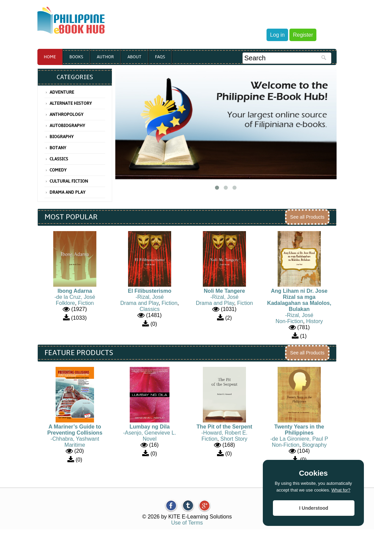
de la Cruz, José (75, 297)
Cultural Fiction (69, 181)
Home (50, 57)
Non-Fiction (289, 321)
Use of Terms (187, 523)
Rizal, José (150, 297)
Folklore (65, 303)
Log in (277, 35)
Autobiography (67, 125)
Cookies (313, 473)
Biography (62, 136)
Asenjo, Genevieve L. (150, 433)
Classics (59, 159)
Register (303, 35)
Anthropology (67, 114)
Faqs (160, 57)
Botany (58, 148)
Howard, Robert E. (225, 433)
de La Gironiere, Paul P (300, 439)
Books (76, 57)
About (134, 57)
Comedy (58, 170)
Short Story (233, 439)
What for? (340, 490)
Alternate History (71, 103)
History (314, 321)
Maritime (74, 445)
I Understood (313, 508)
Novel (150, 439)
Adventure (62, 92)
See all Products (307, 217)
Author (105, 57)
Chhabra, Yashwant (75, 439)
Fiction (86, 303)
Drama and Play (68, 192)
